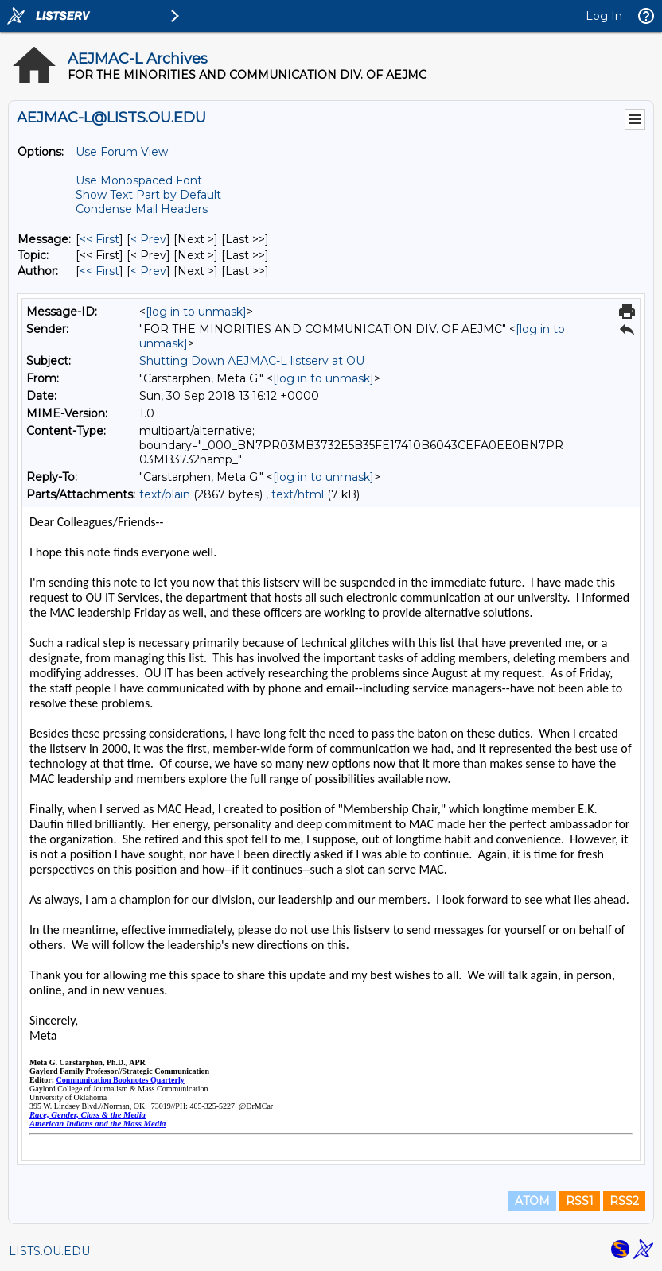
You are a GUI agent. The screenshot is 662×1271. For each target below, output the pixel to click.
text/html (297, 494)
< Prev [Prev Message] (148, 239)
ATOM (532, 1201)
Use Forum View (122, 152)
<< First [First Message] (99, 239)
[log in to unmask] (196, 311)
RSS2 (624, 1201)
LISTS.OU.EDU (49, 1251)
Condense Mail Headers (142, 209)
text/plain (164, 494)
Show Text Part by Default (148, 195)
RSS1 (580, 1201)
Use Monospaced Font (139, 180)
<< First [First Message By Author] (99, 271)
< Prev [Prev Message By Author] (148, 271)
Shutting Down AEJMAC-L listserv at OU (251, 361)
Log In (604, 16)
